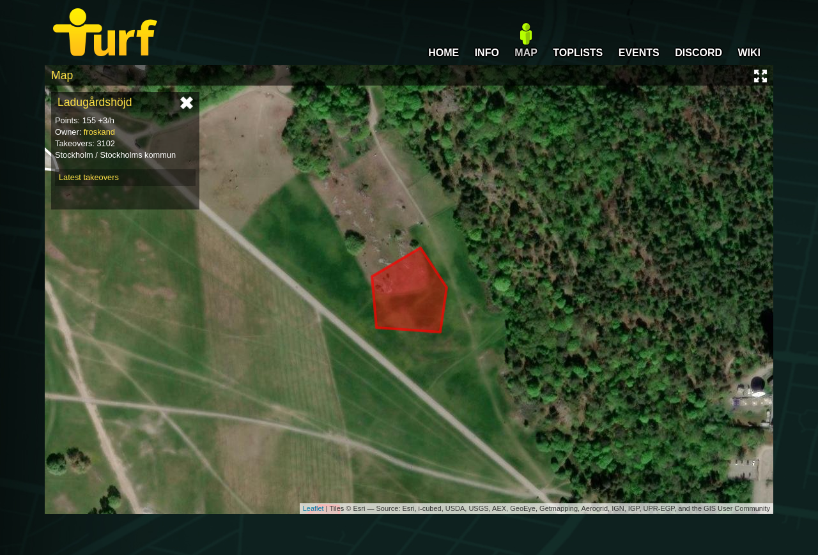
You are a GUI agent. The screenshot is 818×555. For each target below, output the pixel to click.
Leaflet (313, 508)
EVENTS (639, 52)
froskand (99, 132)
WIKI (748, 52)
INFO (487, 52)
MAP (525, 52)
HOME (443, 52)
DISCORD (698, 52)
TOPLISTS (578, 52)
